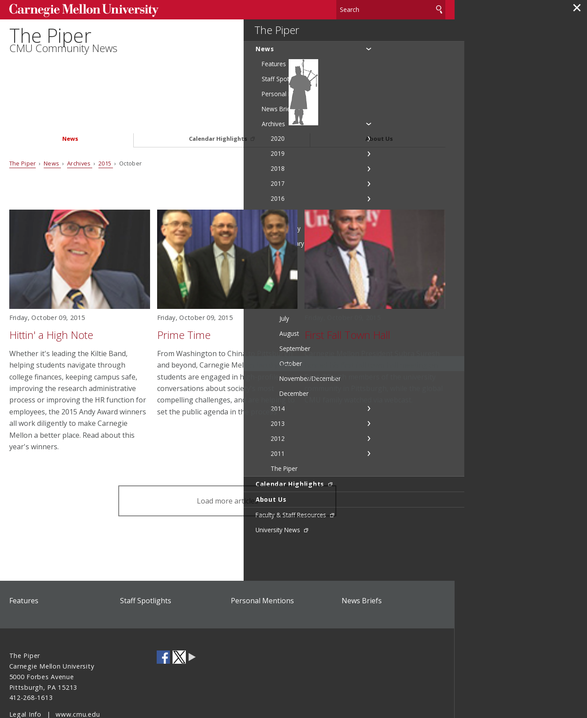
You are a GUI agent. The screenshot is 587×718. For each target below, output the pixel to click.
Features (23, 566)
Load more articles (227, 466)
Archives (79, 128)
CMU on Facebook (163, 622)
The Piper (54, 47)
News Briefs (362, 566)
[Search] (390, 8)
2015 (105, 128)
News (70, 104)
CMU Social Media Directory (192, 622)
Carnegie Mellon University (75, 9)
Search (439, 8)
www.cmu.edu (78, 680)
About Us (379, 104)
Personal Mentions (262, 566)
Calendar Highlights (218, 104)
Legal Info (25, 680)
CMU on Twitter (179, 622)
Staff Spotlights (145, 566)
